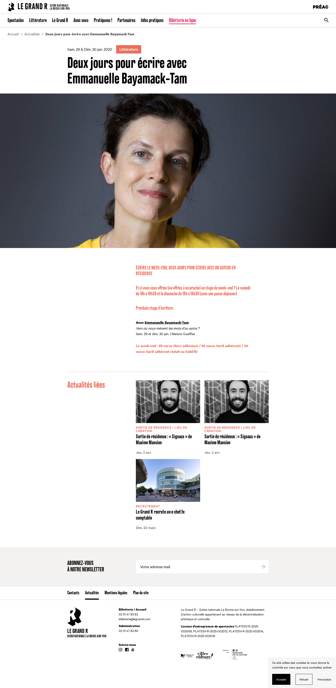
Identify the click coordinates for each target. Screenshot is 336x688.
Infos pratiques (152, 20)
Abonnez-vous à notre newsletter (85, 566)
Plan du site (140, 593)
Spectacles (16, 20)
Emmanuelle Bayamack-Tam (167, 322)
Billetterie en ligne (182, 20)
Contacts (73, 593)
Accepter (281, 679)
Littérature (38, 20)
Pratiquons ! (103, 20)
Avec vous (81, 20)
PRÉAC (321, 7)
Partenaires (126, 20)
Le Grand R (60, 20)
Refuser (304, 679)
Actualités (92, 593)
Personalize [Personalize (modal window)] (324, 679)
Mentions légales (116, 593)
